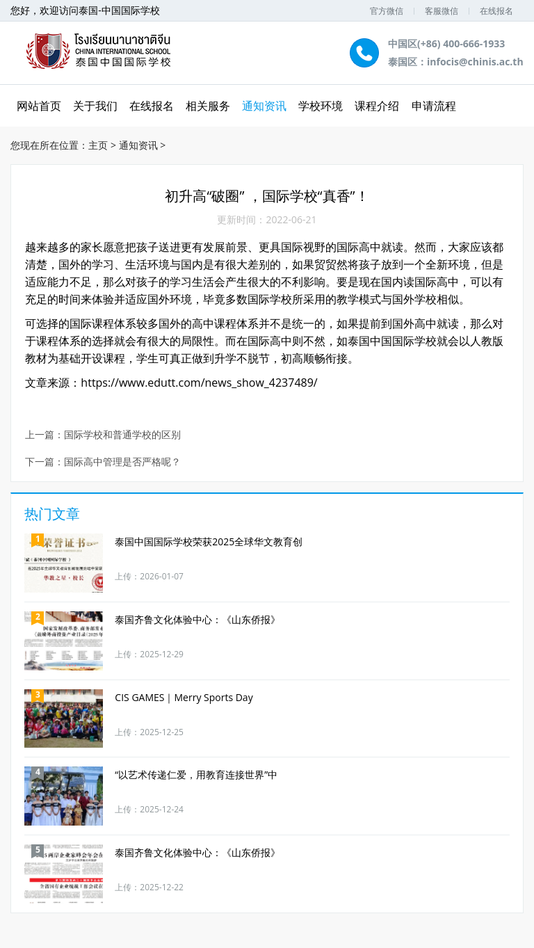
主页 (98, 145)
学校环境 (320, 105)
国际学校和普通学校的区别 (122, 435)
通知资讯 (264, 105)
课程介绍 (377, 105)
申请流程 (434, 105)
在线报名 (496, 11)
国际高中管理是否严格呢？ (122, 462)
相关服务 (208, 105)
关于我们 (95, 105)
